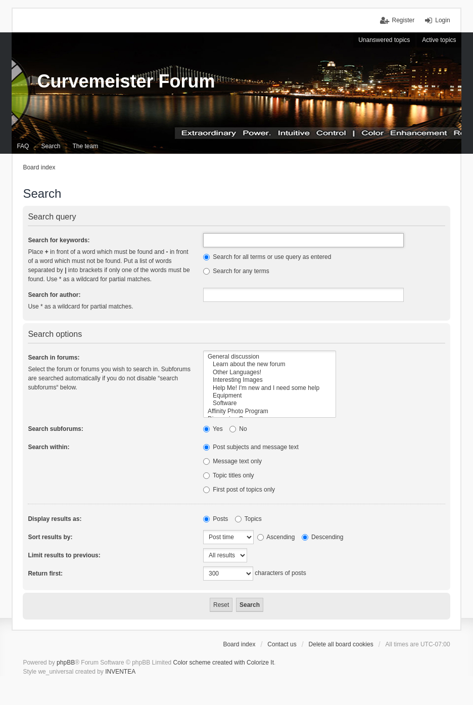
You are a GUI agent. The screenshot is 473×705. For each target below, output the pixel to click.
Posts (215, 518)
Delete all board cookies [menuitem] (341, 644)
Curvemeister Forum (126, 81)
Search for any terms (236, 271)
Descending (323, 537)
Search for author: (54, 294)
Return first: (45, 573)
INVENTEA (120, 671)
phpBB (66, 662)
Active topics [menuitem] (439, 39)
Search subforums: (55, 428)
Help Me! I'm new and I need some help (270, 388)
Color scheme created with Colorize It (223, 662)
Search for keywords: (58, 240)
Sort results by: (50, 537)
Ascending (276, 537)
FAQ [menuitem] (23, 146)
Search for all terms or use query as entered (267, 256)
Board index (239, 644)
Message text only (232, 461)
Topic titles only (228, 475)
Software (270, 403)
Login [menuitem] (442, 20)
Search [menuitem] (50, 146)
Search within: (48, 447)
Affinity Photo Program (270, 411)
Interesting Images (270, 380)
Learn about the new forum (270, 364)
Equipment (270, 396)
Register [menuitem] (403, 20)
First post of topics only (239, 489)
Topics (248, 518)
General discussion (270, 357)
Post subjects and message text (251, 447)
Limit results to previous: (64, 555)
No (238, 428)
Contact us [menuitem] (281, 644)
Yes (213, 428)
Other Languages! (270, 372)
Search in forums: (53, 357)
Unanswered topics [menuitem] (384, 39)
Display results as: (54, 518)
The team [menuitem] (85, 146)
